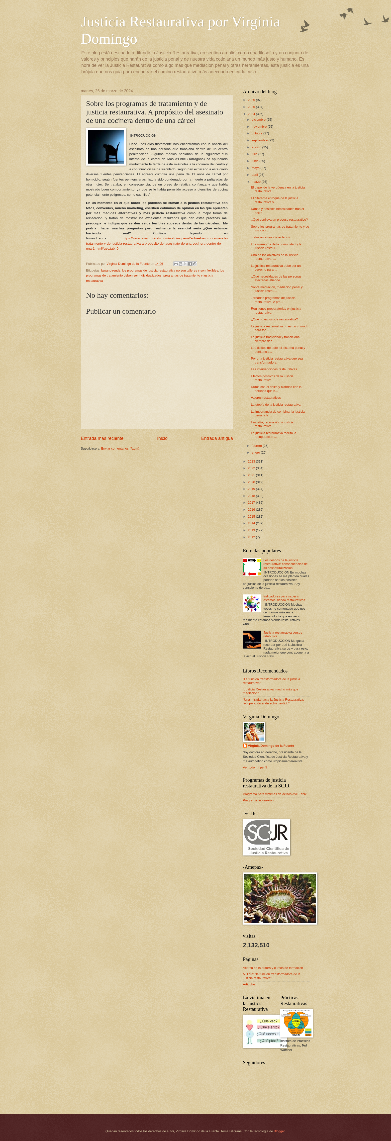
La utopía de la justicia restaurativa (275, 404)
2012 (252, 537)
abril (255, 175)
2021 (252, 475)
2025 (252, 107)
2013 (252, 530)
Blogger (279, 1131)
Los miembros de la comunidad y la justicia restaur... (276, 246)
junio (255, 161)
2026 (252, 100)
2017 (252, 502)
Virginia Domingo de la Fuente (271, 746)
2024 (252, 114)
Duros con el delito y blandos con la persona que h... (276, 388)
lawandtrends (110, 270)
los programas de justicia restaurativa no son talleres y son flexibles (170, 270)
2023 (252, 461)
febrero (257, 446)
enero (256, 452)
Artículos (249, 984)
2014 (252, 523)
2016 (252, 509)
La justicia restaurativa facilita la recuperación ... (273, 435)
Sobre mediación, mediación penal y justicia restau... (277, 289)
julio (255, 154)
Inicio (162, 438)
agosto (257, 147)
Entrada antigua (217, 438)
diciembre (259, 119)
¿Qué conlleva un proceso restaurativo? (279, 219)
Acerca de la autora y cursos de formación (273, 968)
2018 (252, 496)
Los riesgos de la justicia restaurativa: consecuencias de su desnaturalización (285, 564)
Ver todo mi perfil (255, 767)
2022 (252, 468)
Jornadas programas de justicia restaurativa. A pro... (273, 299)
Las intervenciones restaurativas (274, 369)
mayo (256, 168)
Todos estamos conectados (270, 237)
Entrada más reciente (102, 438)
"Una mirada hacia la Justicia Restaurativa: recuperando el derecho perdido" (273, 701)
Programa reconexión (258, 800)
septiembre (260, 140)
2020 (252, 482)
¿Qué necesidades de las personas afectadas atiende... (276, 278)
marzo (256, 182)
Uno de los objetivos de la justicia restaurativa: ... (274, 257)
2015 (252, 516)
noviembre (260, 126)
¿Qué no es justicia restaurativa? (274, 319)
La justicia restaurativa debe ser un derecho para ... (276, 267)
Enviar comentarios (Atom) (120, 448)
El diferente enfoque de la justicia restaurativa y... (274, 200)
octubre (257, 133)
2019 (252, 489)
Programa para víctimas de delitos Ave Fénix (274, 794)
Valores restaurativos (266, 397)
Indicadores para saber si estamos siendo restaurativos (284, 598)
